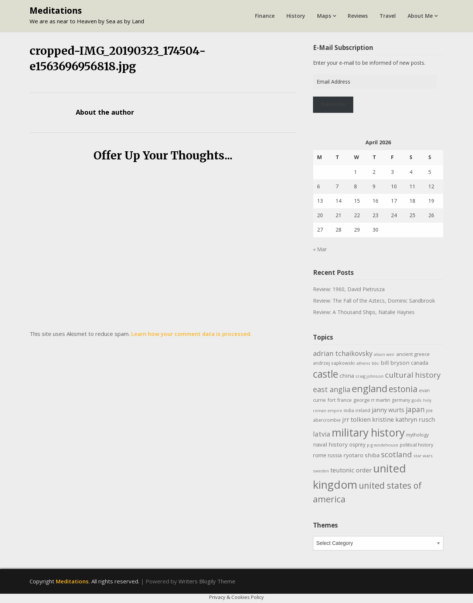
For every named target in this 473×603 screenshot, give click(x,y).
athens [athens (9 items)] (363, 363)
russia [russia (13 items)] (335, 455)
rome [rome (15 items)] (319, 455)
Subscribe (333, 104)
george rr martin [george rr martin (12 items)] (371, 400)
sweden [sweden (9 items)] (321, 471)
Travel (388, 15)
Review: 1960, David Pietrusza (349, 289)
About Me (420, 15)
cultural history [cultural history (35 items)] (412, 375)
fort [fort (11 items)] (331, 400)
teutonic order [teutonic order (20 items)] (351, 470)
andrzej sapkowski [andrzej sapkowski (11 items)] (334, 363)
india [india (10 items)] (349, 410)
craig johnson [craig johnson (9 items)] (369, 376)
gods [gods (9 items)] (417, 400)
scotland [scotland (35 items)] (396, 454)
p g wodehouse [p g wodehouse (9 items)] (382, 445)
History (295, 15)
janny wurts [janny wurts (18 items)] (388, 410)
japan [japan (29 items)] (415, 409)
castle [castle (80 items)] (325, 374)
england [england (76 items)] (369, 388)
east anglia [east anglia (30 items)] (331, 389)
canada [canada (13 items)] (419, 362)
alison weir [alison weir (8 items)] (384, 354)
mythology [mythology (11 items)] (417, 434)
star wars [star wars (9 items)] (423, 455)
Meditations (56, 10)
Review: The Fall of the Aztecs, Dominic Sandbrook (374, 300)
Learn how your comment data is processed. (191, 333)
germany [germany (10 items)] (401, 400)
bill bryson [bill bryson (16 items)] (395, 362)
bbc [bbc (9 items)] (375, 363)
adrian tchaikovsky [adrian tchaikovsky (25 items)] (342, 353)
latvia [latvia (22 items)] (321, 433)
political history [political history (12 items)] (416, 444)
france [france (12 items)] (344, 400)
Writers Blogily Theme (206, 581)
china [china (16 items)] (347, 375)
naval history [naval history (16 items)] (330, 444)
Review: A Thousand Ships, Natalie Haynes (364, 312)
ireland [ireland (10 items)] (362, 410)
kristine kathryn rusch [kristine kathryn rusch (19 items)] (403, 419)
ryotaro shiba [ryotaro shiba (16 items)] (361, 455)
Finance (265, 15)
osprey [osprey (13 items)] (357, 444)
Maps (324, 15)
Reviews (358, 15)
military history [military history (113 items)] (368, 432)
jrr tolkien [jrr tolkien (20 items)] (356, 419)
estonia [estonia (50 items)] (403, 389)
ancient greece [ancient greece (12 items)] (413, 354)
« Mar (320, 249)
